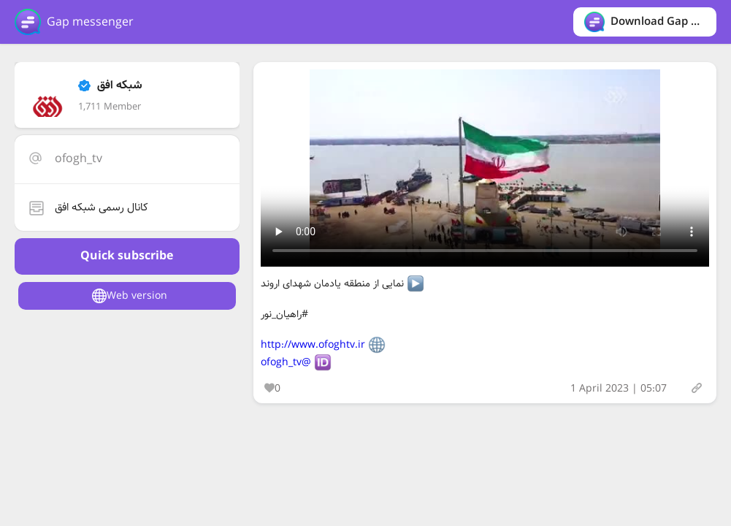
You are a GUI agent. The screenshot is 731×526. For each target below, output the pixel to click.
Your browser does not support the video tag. (485, 168)
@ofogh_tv (286, 362)
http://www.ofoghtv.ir (313, 345)
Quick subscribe (126, 256)
